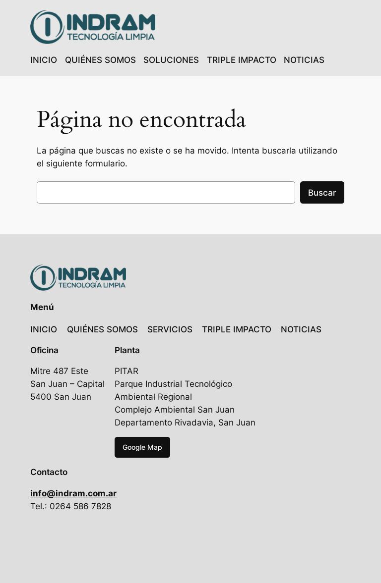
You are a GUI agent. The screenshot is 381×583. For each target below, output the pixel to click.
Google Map (142, 447)
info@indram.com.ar (73, 493)
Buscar (322, 193)
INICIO (43, 60)
